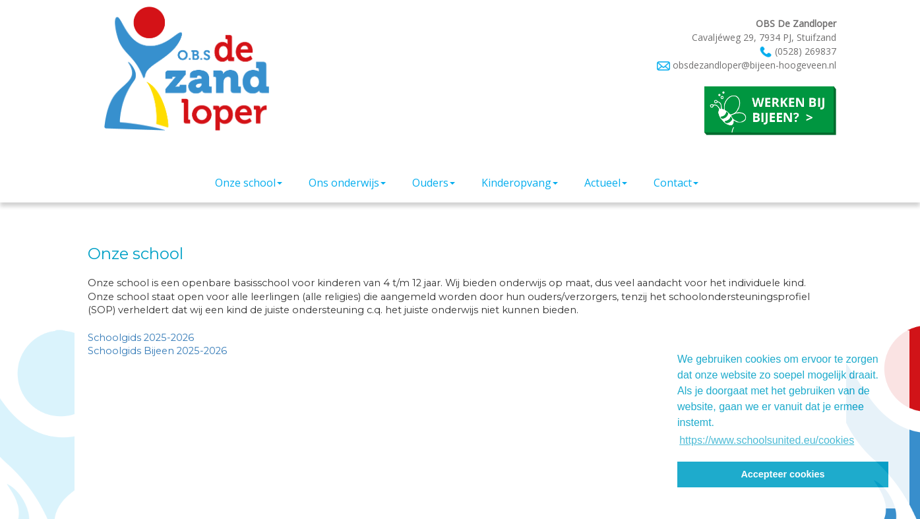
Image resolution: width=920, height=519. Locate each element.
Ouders (433, 182)
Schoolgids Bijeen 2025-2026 (157, 351)
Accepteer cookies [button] (782, 474)
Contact (676, 182)
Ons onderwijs (347, 182)
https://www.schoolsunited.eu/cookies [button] (766, 440)
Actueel (605, 182)
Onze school (248, 182)
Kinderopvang (519, 182)
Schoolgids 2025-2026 (142, 338)
